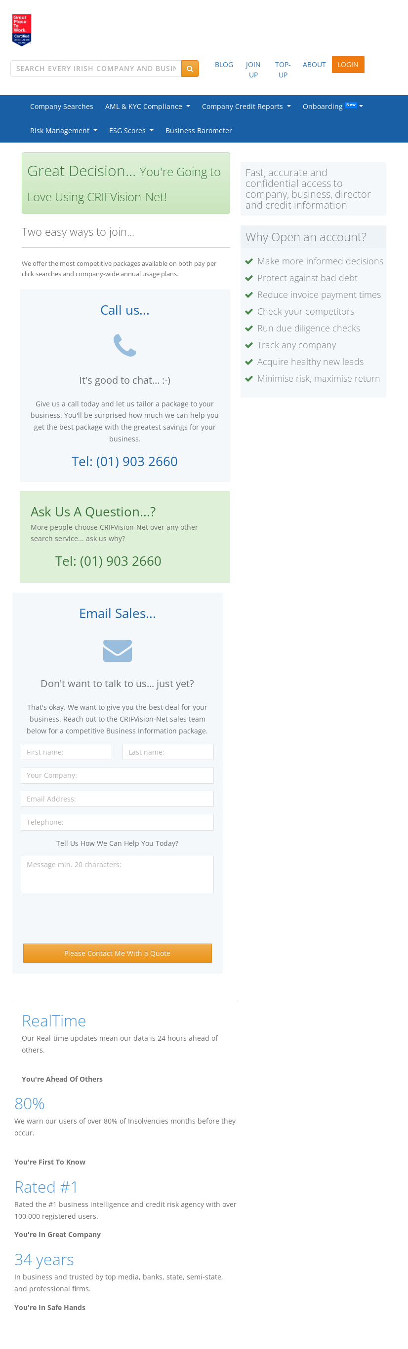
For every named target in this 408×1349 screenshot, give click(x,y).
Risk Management (61, 130)
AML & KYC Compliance (145, 106)
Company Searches (61, 106)
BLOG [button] (224, 64)
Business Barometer (198, 130)
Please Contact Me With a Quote (117, 953)
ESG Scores (129, 130)
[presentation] (117, 919)
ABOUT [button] (314, 64)
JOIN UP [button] (253, 69)
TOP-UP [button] (283, 69)
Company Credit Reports (244, 106)
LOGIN (348, 64)
